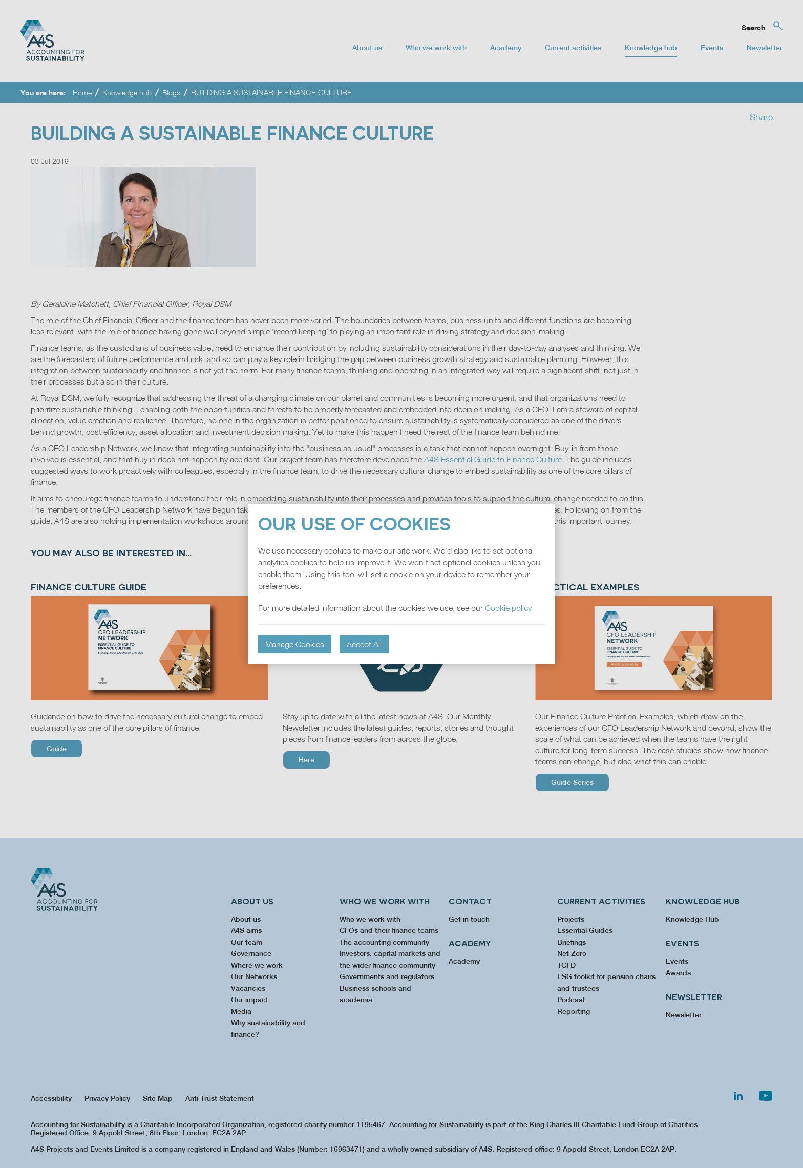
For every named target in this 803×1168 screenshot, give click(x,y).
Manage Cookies (294, 644)
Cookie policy (508, 608)
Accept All (364, 644)
